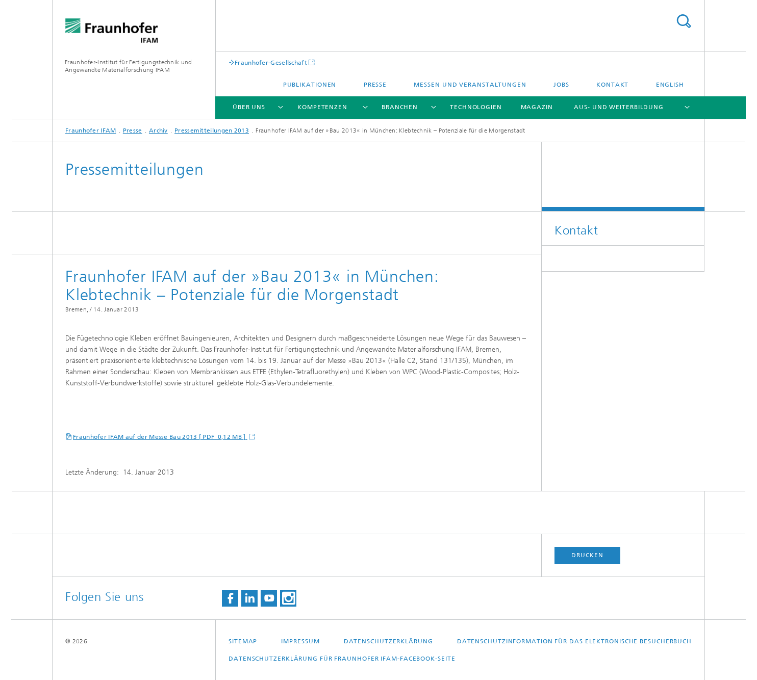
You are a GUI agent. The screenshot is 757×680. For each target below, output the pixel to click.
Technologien (476, 107)
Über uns (249, 107)
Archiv (158, 130)
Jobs (561, 84)
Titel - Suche (683, 21)
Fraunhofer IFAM (90, 130)
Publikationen (310, 84)
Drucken (587, 555)
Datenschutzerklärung (388, 641)
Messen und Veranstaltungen (470, 84)
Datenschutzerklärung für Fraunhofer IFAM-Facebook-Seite (342, 658)
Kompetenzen (322, 107)
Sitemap (243, 641)
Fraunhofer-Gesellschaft (271, 62)
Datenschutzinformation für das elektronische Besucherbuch (574, 641)
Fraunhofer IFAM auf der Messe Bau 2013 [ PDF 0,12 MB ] (160, 436)
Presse (375, 84)
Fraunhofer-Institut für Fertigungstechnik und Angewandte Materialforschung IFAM (128, 66)
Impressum (300, 641)
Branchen (400, 107)
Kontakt (612, 84)
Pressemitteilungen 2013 (211, 130)
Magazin (537, 107)
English (670, 84)
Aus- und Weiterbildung (619, 107)
